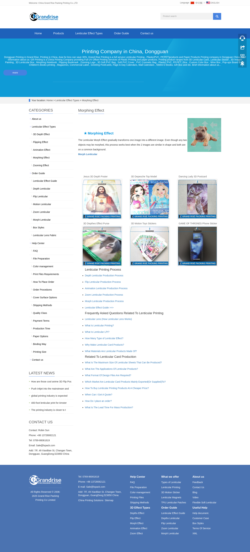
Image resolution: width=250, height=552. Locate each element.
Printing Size (39, 351)
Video (195, 497)
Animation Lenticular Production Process (106, 288)
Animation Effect (41, 149)
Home (38, 33)
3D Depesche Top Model (144, 176)
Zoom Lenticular (41, 212)
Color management (43, 266)
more (15, 72)
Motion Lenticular (42, 204)
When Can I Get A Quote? (98, 394)
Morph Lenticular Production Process (104, 301)
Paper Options (40, 336)
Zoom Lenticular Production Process (104, 294)
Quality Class (40, 313)
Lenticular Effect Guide (45, 181)
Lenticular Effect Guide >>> (99, 307)
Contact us (146, 33)
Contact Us (198, 487)
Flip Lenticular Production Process (103, 282)
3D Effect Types (140, 507)
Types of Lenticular (171, 482)
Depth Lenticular (41, 188)
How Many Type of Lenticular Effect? (104, 338)
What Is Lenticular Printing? (99, 325)
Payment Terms (41, 320)
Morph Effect (136, 523)
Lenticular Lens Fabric (44, 235)
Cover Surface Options (45, 297)
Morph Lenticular (42, 219)
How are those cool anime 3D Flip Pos (51, 381)
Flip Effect (135, 518)
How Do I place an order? (98, 401)
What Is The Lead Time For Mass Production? (109, 407)
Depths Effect (137, 513)
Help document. (200, 513)
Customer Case (200, 518)
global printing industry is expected (49, 395)
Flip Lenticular (40, 196)
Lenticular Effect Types (89, 33)
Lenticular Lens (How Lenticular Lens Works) (108, 319)
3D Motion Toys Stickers (143, 223)
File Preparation (41, 258)
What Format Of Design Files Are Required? (108, 375)
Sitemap (109, 500)
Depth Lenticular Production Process (104, 275)
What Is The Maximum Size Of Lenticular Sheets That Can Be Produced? (123, 362)
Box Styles (38, 227)
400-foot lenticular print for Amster (49, 403)
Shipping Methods (42, 305)
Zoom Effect (136, 533)
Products (58, 33)
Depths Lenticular (170, 518)
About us (36, 119)
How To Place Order (43, 282)
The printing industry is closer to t (48, 410)
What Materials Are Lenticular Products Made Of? (111, 351)
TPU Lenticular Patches (173, 502)
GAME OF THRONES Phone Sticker (198, 223)
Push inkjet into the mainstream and (50, 388)
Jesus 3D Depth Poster (95, 176)
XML (194, 533)
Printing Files (137, 497)
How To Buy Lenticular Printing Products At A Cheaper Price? (117, 388)
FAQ (35, 250)
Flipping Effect (40, 142)
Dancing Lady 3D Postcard (193, 176)
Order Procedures (42, 289)
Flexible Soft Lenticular (204, 502)
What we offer (170, 476)
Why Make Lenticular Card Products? (104, 344)
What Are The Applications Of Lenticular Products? (111, 369)
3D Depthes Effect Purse (96, 223)
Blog (194, 492)
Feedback (197, 482)
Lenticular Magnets (171, 497)
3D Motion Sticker (170, 492)
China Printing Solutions (90, 500)
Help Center (38, 243)
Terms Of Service (201, 528)
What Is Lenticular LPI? (97, 332)
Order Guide (121, 33)
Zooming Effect (41, 165)
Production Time (41, 328)
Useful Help (199, 507)
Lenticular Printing (170, 487)
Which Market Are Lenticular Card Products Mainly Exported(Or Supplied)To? (125, 381)
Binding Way (39, 344)
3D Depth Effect (41, 134)
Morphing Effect (90, 100)
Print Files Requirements (46, 274)
